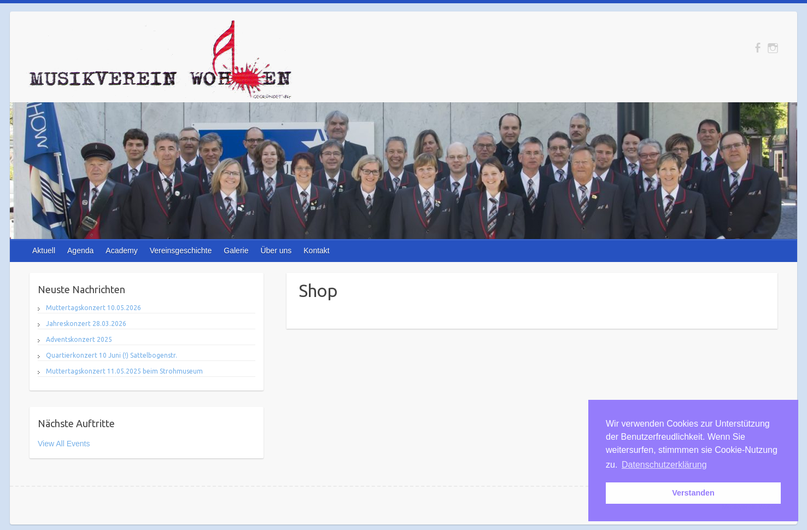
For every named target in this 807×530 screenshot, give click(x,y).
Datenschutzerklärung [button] (664, 464)
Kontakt (316, 250)
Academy (121, 250)
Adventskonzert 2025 (79, 339)
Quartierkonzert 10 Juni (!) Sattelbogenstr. (111, 355)
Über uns (275, 250)
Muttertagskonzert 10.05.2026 (93, 307)
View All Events (64, 443)
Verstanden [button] (693, 492)
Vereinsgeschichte (181, 250)
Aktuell (43, 250)
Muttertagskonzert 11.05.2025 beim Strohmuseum (124, 371)
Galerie (236, 250)
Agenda (80, 250)
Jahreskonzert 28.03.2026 (86, 323)
